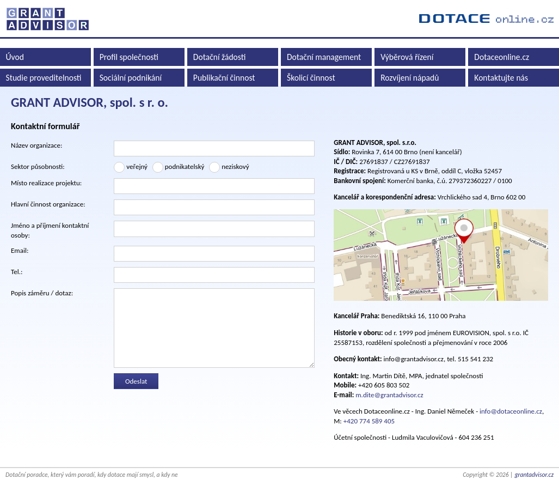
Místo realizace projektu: (46, 183)
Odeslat (136, 381)
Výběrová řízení (406, 57)
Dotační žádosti (219, 57)
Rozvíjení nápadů (409, 77)
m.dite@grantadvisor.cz (389, 395)
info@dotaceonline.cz (511, 411)
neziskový (229, 167)
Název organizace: (36, 145)
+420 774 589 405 (369, 421)
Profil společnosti (129, 57)
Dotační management (324, 57)
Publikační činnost (224, 77)
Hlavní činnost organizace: (48, 204)
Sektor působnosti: (38, 166)
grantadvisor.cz (534, 474)
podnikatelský (178, 167)
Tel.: (16, 272)
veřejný (131, 167)
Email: (19, 250)
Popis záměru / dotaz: (42, 293)
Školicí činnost (311, 77)
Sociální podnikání (131, 77)
